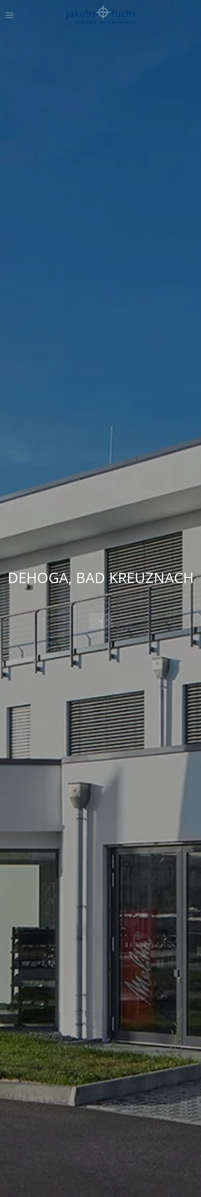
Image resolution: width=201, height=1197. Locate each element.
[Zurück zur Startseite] (101, 15)
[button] (9, 15)
